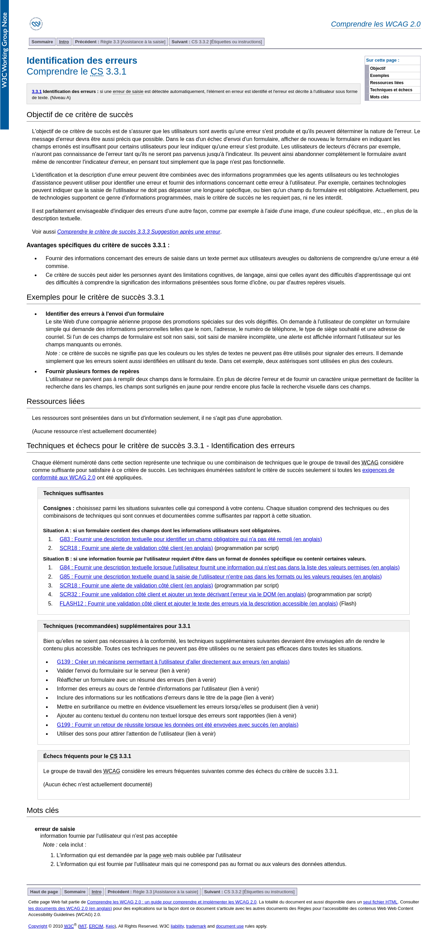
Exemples (379, 75)
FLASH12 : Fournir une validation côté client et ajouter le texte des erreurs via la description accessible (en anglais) (199, 604)
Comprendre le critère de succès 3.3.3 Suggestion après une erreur (138, 232)
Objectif (377, 68)
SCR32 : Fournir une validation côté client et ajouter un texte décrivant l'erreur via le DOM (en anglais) (183, 594)
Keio (110, 926)
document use (230, 926)
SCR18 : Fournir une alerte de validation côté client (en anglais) (136, 548)
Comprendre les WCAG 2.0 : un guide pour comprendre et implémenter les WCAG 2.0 (171, 901)
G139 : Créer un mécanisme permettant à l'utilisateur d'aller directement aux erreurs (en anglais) (173, 662)
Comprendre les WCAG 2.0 (376, 24)
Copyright (37, 926)
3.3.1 (37, 91)
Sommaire (42, 41)
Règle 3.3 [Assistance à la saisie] (120, 41)
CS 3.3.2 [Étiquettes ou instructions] (216, 41)
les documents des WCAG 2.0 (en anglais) (70, 908)
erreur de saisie (128, 91)
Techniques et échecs (391, 90)
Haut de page (44, 891)
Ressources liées (387, 82)
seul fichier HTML (380, 901)
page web (161, 855)
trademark (196, 926)
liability (177, 926)
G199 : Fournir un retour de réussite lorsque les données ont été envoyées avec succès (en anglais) (178, 725)
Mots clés (379, 97)
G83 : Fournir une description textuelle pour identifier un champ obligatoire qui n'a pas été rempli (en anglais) (191, 539)
